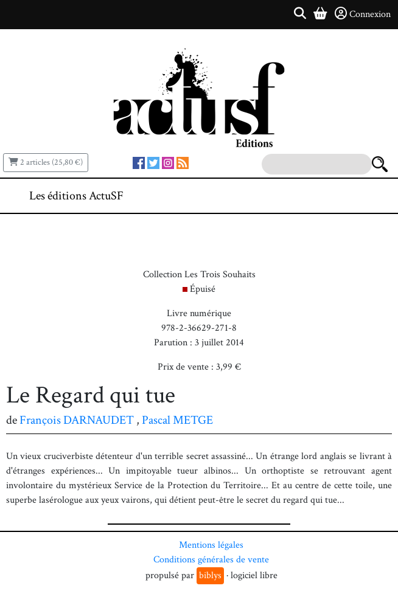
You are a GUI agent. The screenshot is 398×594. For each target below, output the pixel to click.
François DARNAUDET (76, 420)
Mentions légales (211, 545)
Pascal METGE (177, 420)
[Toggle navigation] (352, 196)
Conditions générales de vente (211, 559)
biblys (210, 575)
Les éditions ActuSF (76, 196)
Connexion (363, 14)
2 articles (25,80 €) (46, 162)
